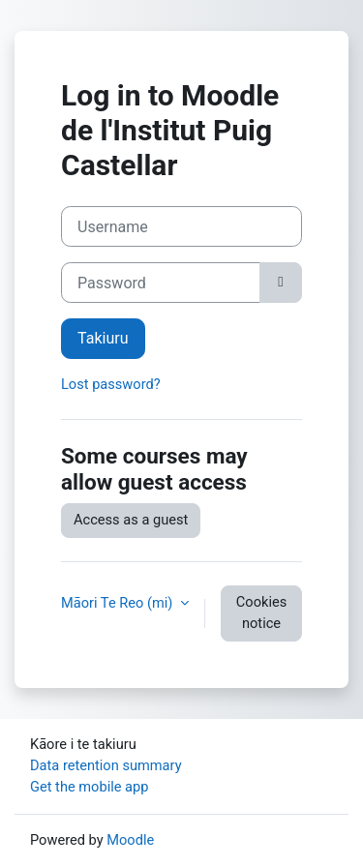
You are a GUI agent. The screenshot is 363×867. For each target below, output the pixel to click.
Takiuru (103, 338)
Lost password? (111, 384)
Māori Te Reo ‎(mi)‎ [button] (118, 603)
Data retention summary (106, 765)
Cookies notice (261, 612)
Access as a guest (131, 519)
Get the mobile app (89, 786)
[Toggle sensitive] (280, 282)
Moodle (130, 840)
